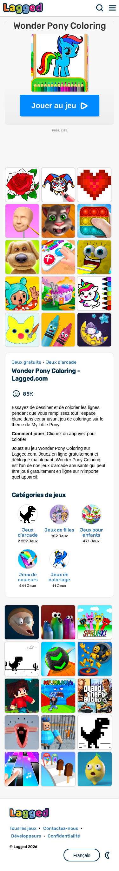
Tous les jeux (23, 828)
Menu (112, 8)
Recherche (100, 8)
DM (108, 855)
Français (81, 855)
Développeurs (26, 836)
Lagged (23, 8)
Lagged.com (30, 813)
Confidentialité (64, 836)
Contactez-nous (60, 828)
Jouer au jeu (53, 105)
